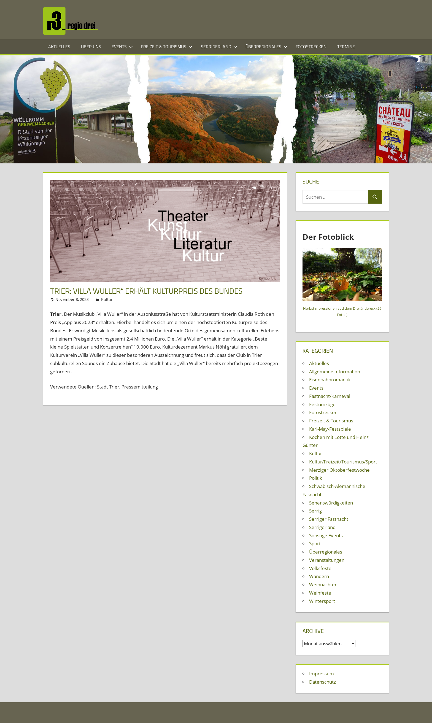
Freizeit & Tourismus (166, 46)
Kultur (107, 299)
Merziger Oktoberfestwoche (339, 470)
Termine (346, 46)
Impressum (321, 673)
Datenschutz (322, 682)
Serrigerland (219, 46)
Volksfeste (320, 568)
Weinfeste (320, 593)
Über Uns (91, 46)
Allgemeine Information (334, 371)
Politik (315, 478)
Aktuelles (59, 46)
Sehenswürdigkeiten (331, 503)
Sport (315, 543)
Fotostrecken (311, 46)
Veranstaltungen (326, 560)
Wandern (319, 576)
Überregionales (266, 46)
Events (122, 46)
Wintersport (322, 601)
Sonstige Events (326, 535)
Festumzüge (322, 404)
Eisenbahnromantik (330, 379)
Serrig (315, 511)
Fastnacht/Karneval (329, 396)
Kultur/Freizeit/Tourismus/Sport (343, 461)
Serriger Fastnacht (328, 519)
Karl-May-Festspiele (330, 429)
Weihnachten (323, 584)
